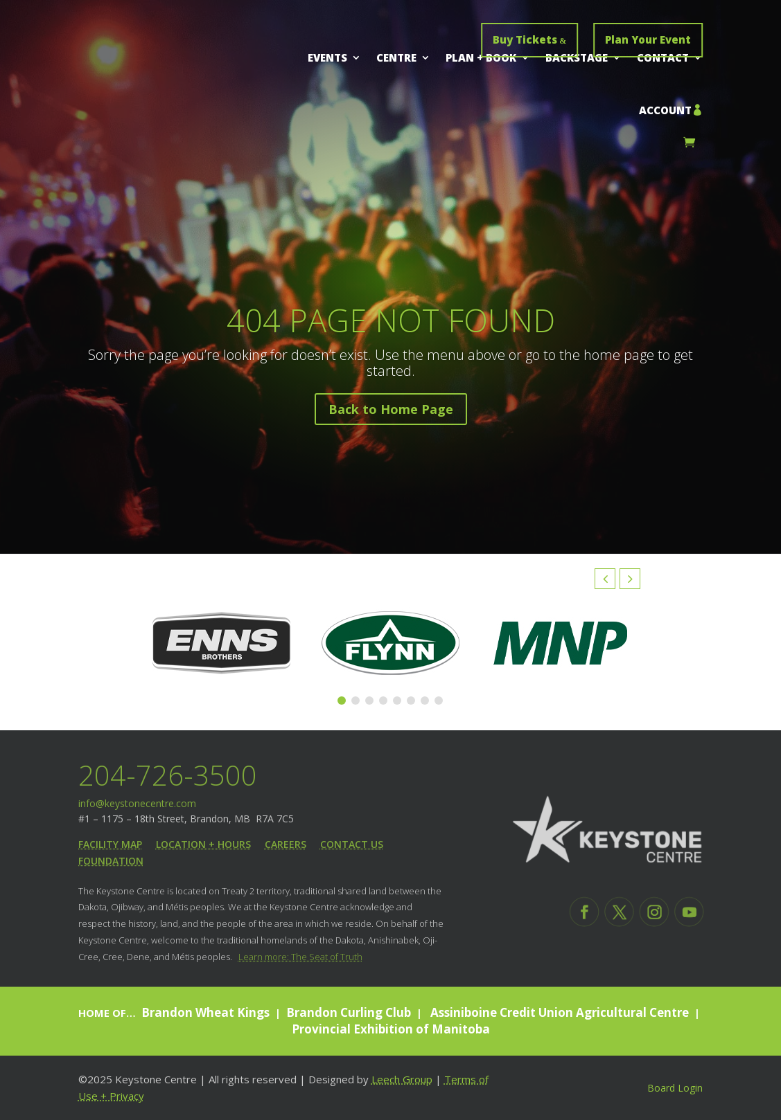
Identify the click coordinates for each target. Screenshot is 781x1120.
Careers (285, 844)
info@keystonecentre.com (137, 803)
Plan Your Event (648, 39)
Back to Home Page (390, 414)
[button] (630, 578)
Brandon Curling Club (348, 1012)
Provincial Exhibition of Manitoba (391, 1029)
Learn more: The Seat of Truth (300, 956)
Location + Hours (203, 844)
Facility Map (110, 844)
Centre (396, 57)
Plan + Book (481, 57)
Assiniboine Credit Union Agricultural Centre (558, 1012)
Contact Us (351, 844)
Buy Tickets (525, 39)
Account (665, 110)
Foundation (110, 860)
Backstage (576, 57)
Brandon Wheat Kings (205, 1012)
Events (327, 57)
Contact (663, 57)
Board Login (675, 1087)
